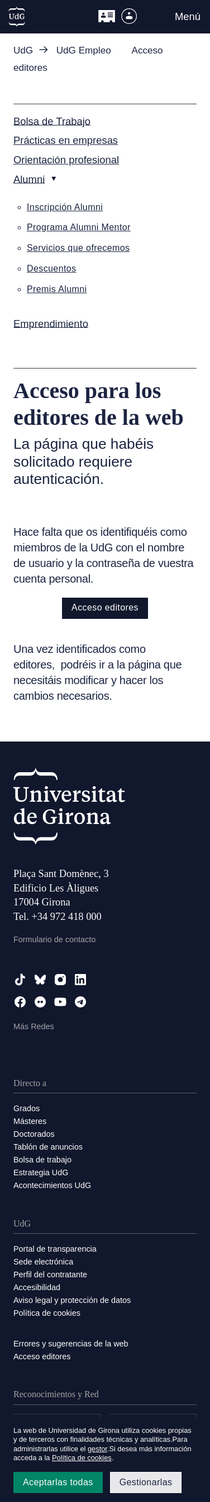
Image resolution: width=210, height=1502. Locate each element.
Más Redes (33, 1026)
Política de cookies (46, 1313)
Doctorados (34, 1134)
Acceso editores (105, 607)
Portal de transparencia (55, 1248)
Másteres (29, 1121)
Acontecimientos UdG (52, 1185)
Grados (26, 1108)
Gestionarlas (146, 1482)
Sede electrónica (43, 1261)
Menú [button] (188, 16)
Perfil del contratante (50, 1274)
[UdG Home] (17, 16)
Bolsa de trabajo (42, 1159)
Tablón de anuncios (48, 1146)
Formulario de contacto (54, 939)
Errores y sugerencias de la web (70, 1343)
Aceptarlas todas (58, 1482)
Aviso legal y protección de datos (72, 1300)
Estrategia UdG (40, 1172)
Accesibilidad (36, 1287)
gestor (97, 1449)
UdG (23, 50)
